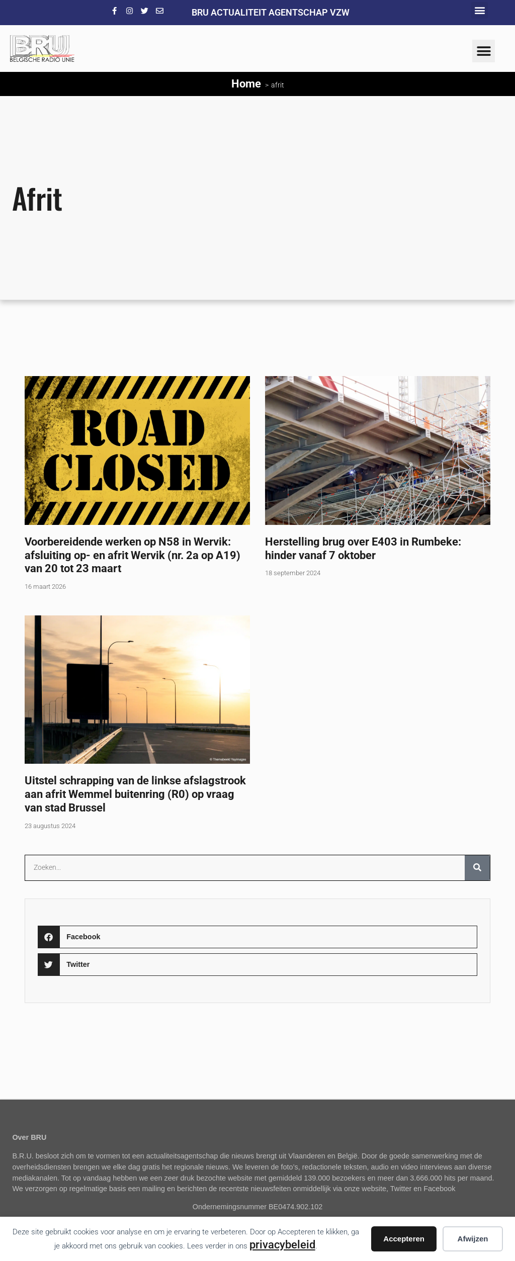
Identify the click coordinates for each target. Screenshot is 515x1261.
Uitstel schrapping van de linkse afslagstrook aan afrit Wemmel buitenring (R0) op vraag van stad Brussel (135, 794)
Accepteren (403, 1238)
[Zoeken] (477, 867)
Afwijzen (473, 1238)
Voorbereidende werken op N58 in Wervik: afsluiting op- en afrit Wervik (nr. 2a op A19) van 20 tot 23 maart (132, 555)
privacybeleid (282, 1244)
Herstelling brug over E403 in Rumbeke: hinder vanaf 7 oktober (363, 548)
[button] (479, 10)
